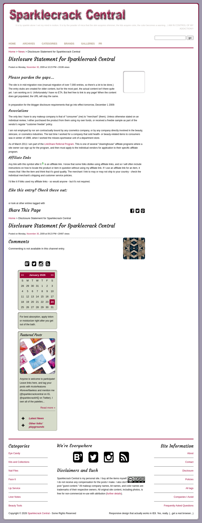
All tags (189, 488)
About (190, 453)
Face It (12, 479)
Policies (189, 479)
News (21, 51)
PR (100, 43)
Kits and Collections (18, 462)
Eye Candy (14, 453)
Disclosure (188, 470)
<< (22, 275)
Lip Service (14, 488)
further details (114, 493)
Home (12, 43)
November (31, 67)
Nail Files (13, 470)
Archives (28, 43)
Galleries (88, 43)
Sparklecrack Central (68, 478)
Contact (189, 462)
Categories (49, 43)
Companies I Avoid (184, 497)
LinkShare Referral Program (59, 144)
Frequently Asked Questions (179, 505)
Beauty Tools (15, 505)
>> (52, 275)
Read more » (47, 407)
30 (38, 67)
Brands (69, 43)
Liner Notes (14, 497)
